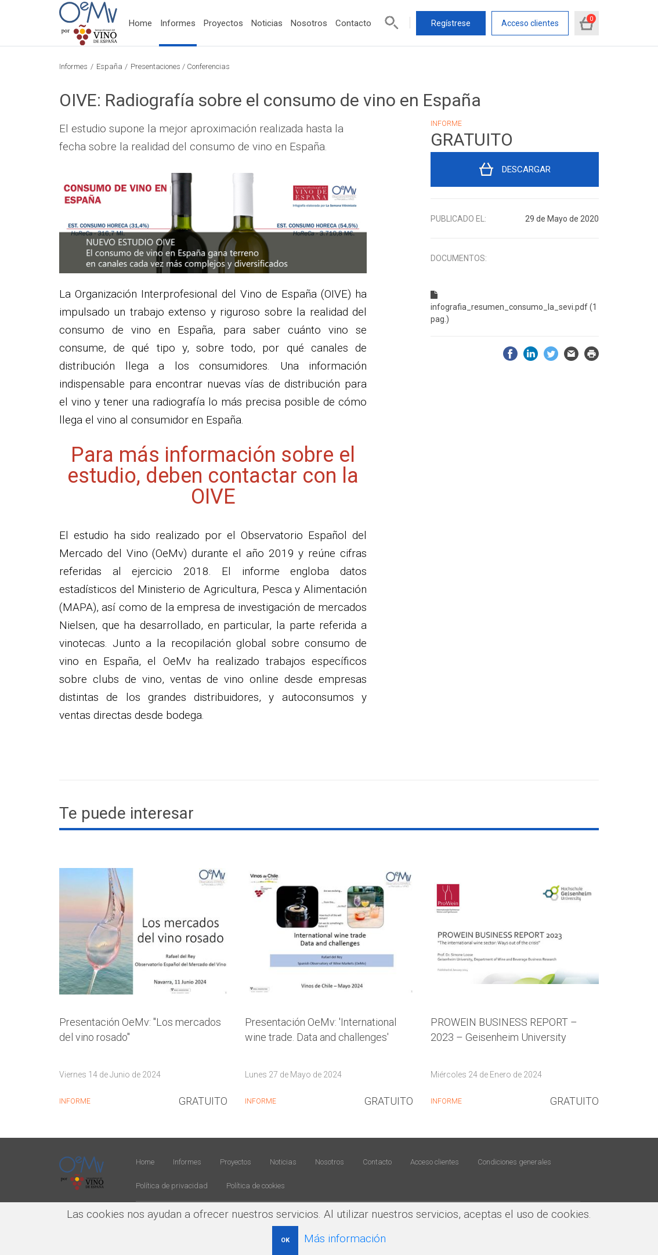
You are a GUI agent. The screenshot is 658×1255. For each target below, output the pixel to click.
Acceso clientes (530, 23)
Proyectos (223, 23)
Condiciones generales (514, 1162)
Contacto (353, 23)
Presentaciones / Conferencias (180, 66)
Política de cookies (255, 1185)
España (109, 66)
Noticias (267, 23)
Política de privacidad (172, 1185)
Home (140, 23)
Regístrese (451, 23)
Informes (178, 23)
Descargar (526, 169)
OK (285, 1240)
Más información (345, 1238)
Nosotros (309, 23)
